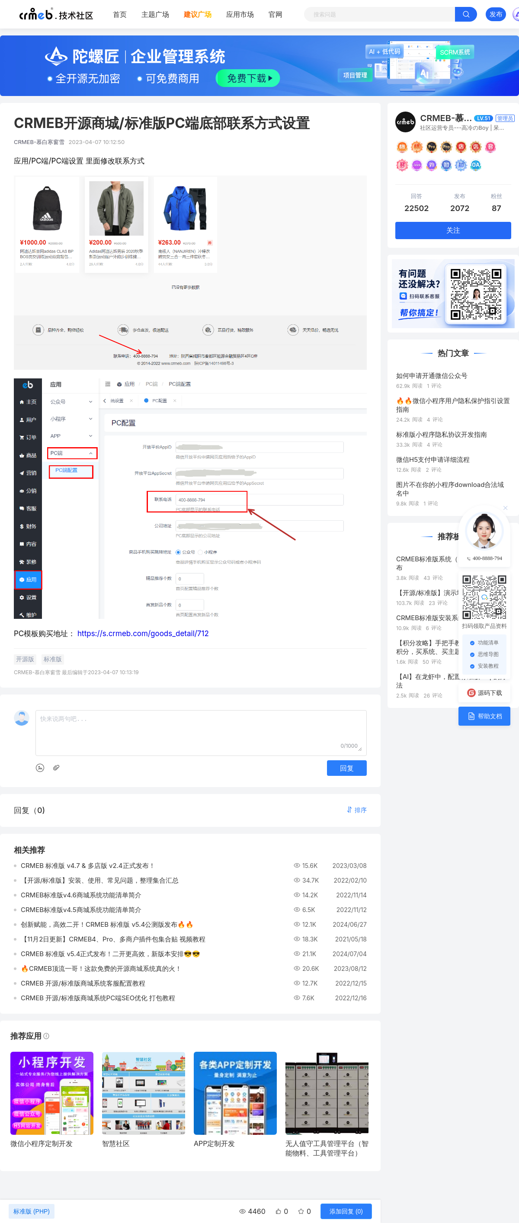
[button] (356, 809)
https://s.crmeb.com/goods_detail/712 (143, 633)
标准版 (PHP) (31, 1211)
